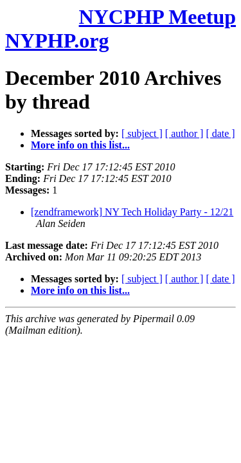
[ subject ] (142, 133)
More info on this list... (80, 145)
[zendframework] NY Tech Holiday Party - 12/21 (132, 211)
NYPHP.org (57, 40)
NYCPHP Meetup (157, 16)
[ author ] (184, 133)
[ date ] (220, 133)
